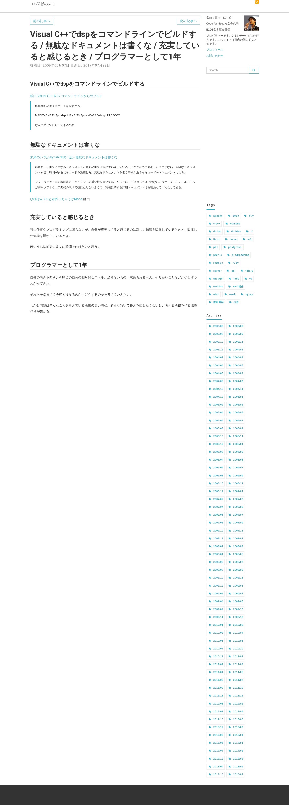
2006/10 (216, 483)
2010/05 (216, 640)
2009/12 (236, 617)
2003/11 (236, 341)
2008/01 (236, 538)
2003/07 (236, 326)
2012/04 (236, 711)
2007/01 (236, 491)
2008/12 (216, 585)
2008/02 (216, 546)
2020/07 (236, 774)
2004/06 (216, 373)
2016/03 (216, 735)
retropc (216, 262)
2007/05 (236, 507)
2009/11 (216, 617)
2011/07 (236, 680)
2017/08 (236, 750)
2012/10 (216, 719)
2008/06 (216, 562)
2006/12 (216, 491)
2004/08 (216, 381)
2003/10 (216, 341)
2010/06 (236, 640)
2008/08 (216, 569)
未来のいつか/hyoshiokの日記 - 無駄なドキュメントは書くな (73, 157)
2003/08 (216, 334)
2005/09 (236, 428)
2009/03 (236, 593)
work (230, 294)
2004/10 (216, 389)
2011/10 (236, 687)
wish (214, 294)
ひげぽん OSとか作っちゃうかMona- (56, 199)
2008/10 (216, 577)
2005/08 (216, 428)
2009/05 (236, 601)
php (213, 247)
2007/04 (216, 507)
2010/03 (216, 632)
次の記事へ (188, 21)
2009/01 (236, 585)
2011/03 (236, 664)
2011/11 (216, 695)
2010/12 (216, 656)
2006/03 (236, 452)
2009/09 (216, 609)
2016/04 (236, 735)
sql (231, 270)
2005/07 (236, 420)
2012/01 (216, 703)
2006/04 (216, 459)
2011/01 (236, 656)
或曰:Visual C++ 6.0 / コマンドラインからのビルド (66, 96)
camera (233, 223)
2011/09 (216, 687)
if (249, 231)
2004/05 (236, 365)
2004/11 (236, 389)
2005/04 (216, 412)
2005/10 (216, 436)
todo (234, 278)
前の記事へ (41, 21)
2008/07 (236, 562)
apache (216, 215)
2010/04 (236, 632)
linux (214, 239)
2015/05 (236, 719)
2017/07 (216, 750)
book (233, 215)
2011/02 (216, 664)
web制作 (235, 286)
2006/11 (236, 483)
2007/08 (216, 522)
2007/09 (236, 522)
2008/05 (236, 554)
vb (248, 278)
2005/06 (216, 420)
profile (215, 255)
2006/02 (216, 452)
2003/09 (236, 334)
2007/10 (216, 530)
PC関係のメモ (43, 7)
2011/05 (236, 672)
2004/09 (236, 381)
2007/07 (236, 514)
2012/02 (236, 703)
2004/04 (216, 365)
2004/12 (216, 396)
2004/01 (236, 349)
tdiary (247, 270)
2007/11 (236, 530)
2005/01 (236, 396)
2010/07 (216, 648)
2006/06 (216, 467)
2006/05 (236, 459)
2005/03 (236, 404)
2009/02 (216, 593)
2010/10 (236, 648)
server (215, 270)
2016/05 (216, 743)
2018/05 (236, 766)
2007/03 (236, 499)
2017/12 (216, 758)
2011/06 (216, 680)
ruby (233, 262)
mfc (247, 239)
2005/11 (236, 436)
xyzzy (247, 294)
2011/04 (216, 672)
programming (238, 255)
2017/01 (236, 743)
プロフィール (214, 49)
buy (249, 215)
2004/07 (236, 373)
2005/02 (216, 404)
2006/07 (236, 467)
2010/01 (216, 625)
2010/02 (236, 625)
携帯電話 (216, 302)
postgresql (233, 247)
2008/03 (236, 546)
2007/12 (216, 538)
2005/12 (216, 444)
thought (216, 278)
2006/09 (236, 475)
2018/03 (236, 758)
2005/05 (236, 412)
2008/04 (216, 554)
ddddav (234, 231)
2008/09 (236, 569)
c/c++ (215, 223)
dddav (215, 231)
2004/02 (216, 357)
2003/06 (216, 326)
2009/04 (216, 601)
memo (231, 239)
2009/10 (236, 609)
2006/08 (216, 475)
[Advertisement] (115, 332)
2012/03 (216, 711)
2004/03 (236, 357)
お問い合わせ (214, 55)
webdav (216, 286)
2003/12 (216, 349)
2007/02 (216, 499)
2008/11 (236, 577)
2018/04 (216, 766)
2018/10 (216, 774)
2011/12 (236, 695)
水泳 (234, 302)
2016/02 (236, 727)
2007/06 (216, 514)
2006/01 (236, 444)
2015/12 (216, 727)
